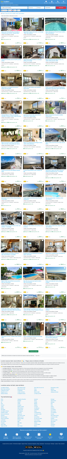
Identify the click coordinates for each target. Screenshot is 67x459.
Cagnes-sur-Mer (4, 425)
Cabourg (35, 415)
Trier (18, 10)
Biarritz (35, 425)
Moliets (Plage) (20, 418)
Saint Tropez (20, 425)
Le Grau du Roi (20, 409)
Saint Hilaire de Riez (21, 387)
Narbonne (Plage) (37, 421)
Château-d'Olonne (4, 393)
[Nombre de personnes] (50, 7)
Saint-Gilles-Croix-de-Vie (39, 387)
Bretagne (52, 399)
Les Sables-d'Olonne (5, 387)
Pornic (35, 389)
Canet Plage (3, 424)
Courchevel (53, 424)
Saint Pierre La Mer (21, 415)
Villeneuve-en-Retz (54, 392)
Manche (35, 403)
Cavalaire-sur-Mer (4, 412)
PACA (2, 399)
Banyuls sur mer (20, 417)
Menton (52, 422)
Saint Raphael (20, 411)
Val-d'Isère (20, 412)
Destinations (4, 10)
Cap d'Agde (3, 409)
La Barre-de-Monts (21, 392)
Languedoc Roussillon (22, 399)
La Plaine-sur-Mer (37, 393)
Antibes (35, 422)
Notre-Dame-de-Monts (5, 389)
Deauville (2, 415)
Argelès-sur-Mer (21, 406)
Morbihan (52, 402)
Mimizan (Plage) (4, 417)
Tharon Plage (53, 390)
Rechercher (61, 7)
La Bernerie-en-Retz (5, 390)
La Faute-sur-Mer (54, 417)
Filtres (10, 10)
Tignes (2, 406)
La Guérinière (20, 390)
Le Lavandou (53, 409)
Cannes (52, 406)
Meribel (2, 408)
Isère (2, 403)
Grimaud (19, 419)
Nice (18, 424)
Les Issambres (53, 412)
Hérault (19, 402)
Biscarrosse (20, 414)
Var (1, 402)
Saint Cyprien (53, 411)
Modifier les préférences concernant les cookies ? (33, 454)
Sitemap (52, 443)
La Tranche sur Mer (37, 414)
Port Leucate (3, 421)
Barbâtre (52, 389)
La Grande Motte (37, 412)
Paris (52, 405)
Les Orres (36, 406)
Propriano (3, 422)
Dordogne (19, 405)
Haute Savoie (53, 400)
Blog (38, 443)
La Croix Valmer (37, 424)
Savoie (35, 400)
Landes (19, 403)
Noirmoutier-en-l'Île (21, 389)
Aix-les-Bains (36, 417)
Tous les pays (47, 443)
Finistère (2, 405)
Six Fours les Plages (38, 418)
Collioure (52, 418)
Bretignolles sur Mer (55, 387)
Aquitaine (36, 399)
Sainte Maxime (20, 408)
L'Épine (35, 390)
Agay (18, 421)
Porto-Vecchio (37, 419)
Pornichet (53, 425)
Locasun (56, 443)
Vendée (35, 402)
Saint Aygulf (53, 421)
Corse (2, 400)
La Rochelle (3, 419)
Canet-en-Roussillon (5, 418)
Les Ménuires (36, 408)
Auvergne (19, 400)
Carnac (35, 411)
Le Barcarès (36, 409)
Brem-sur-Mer (36, 392)
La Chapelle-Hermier (21, 393)
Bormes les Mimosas (5, 414)
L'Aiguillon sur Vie (4, 392)
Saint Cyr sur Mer (54, 419)
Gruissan (52, 414)
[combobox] (14, 7)
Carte (14, 10)
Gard (52, 403)
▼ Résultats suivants (33, 351)
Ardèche (35, 405)
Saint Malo (20, 422)
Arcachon (52, 408)
